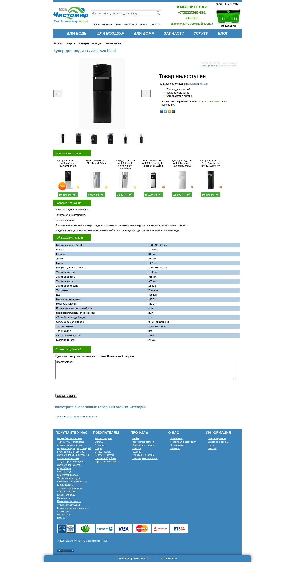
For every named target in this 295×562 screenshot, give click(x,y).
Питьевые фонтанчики (69, 501)
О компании (176, 438)
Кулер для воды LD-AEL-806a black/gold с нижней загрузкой (153, 163)
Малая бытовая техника (69, 438)
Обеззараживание (66, 491)
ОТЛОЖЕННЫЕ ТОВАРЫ (126, 24)
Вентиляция (63, 514)
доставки (193, 83)
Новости (212, 448)
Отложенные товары (143, 455)
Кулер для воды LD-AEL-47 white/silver (96, 162)
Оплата (99, 442)
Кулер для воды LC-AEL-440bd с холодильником (67, 163)
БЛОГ (223, 33)
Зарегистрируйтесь (209, 66)
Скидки (98, 448)
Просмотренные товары (145, 458)
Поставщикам (177, 445)
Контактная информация (183, 442)
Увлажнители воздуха (68, 478)
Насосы (61, 518)
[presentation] (84, 386)
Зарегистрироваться (143, 442)
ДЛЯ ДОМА (144, 33)
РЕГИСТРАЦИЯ (232, 4)
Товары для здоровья (68, 504)
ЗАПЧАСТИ (174, 33)
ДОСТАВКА (107, 24)
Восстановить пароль (143, 445)
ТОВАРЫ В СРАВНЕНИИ (150, 24)
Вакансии (175, 448)
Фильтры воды (64, 471)
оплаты (204, 83)
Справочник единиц (218, 442)
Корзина (136, 452)
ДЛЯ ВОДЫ (77, 33)
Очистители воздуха (67, 475)
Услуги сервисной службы (70, 461)
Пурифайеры (64, 498)
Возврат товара (103, 452)
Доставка (100, 445)
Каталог (59, 416)
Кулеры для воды (90, 43)
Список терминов (217, 438)
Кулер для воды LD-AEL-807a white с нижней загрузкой (182, 163)
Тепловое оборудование (70, 488)
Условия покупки (103, 438)
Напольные (113, 43)
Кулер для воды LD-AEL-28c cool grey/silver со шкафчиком (124, 164)
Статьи (211, 445)
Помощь (136, 448)
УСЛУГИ (201, 33)
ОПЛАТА (96, 24)
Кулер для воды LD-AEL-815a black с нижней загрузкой (210, 163)
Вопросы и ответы (104, 455)
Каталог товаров (64, 43)
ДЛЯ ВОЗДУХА (110, 33)
